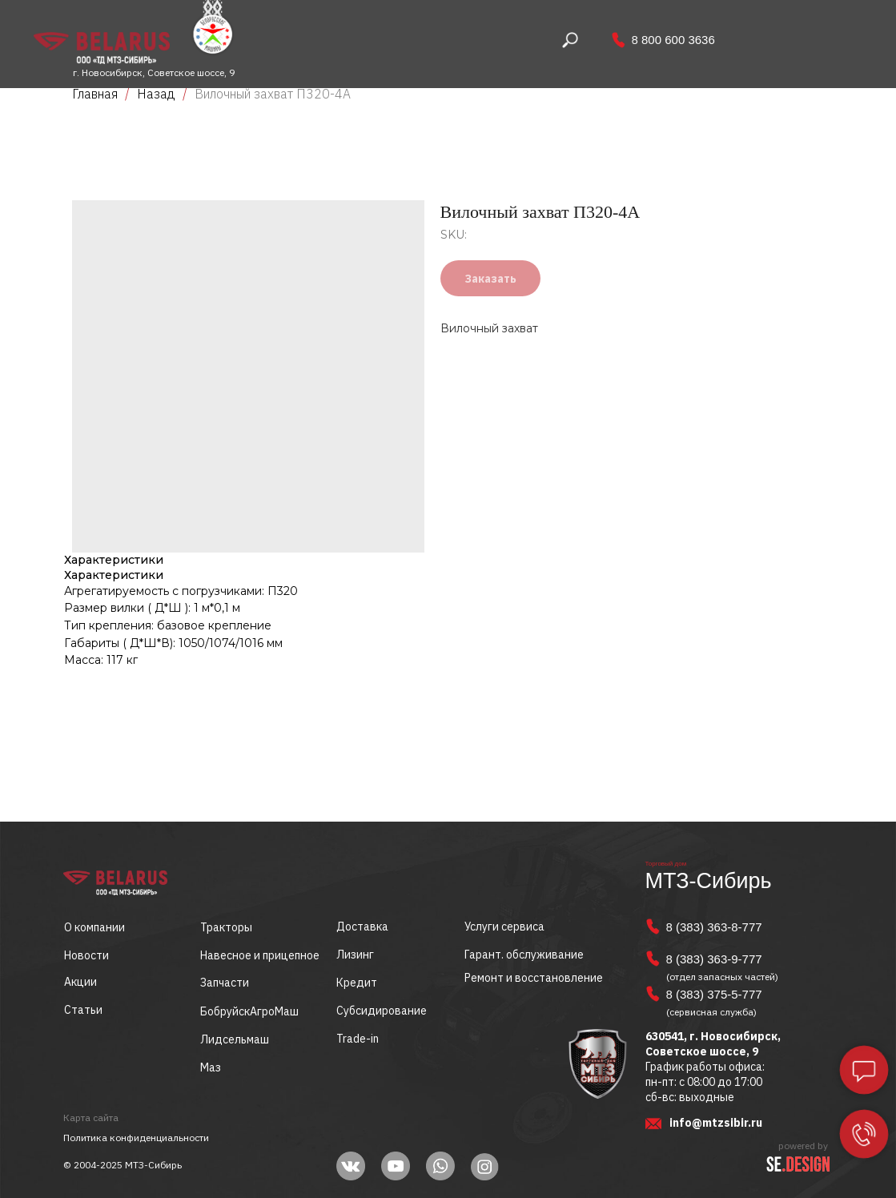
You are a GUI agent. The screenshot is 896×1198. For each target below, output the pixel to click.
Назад (158, 94)
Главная (95, 94)
